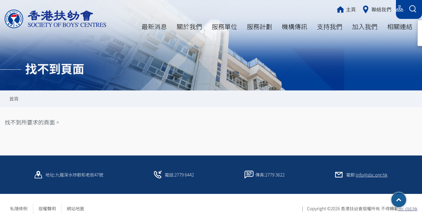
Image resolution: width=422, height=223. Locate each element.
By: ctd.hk (407, 208)
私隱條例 (19, 208)
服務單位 (224, 26)
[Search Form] (412, 9)
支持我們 (329, 26)
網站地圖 (77, 208)
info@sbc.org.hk (372, 175)
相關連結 (399, 26)
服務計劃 (259, 26)
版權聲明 (47, 208)
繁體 (344, 8)
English (384, 8)
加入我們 (364, 26)
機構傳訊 (294, 26)
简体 (363, 8)
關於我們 (189, 26)
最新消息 (154, 26)
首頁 (14, 98)
